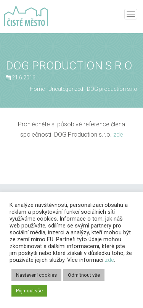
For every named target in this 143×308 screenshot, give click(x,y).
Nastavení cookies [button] (36, 275)
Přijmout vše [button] (29, 290)
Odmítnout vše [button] (84, 275)
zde (118, 134)
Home (37, 89)
